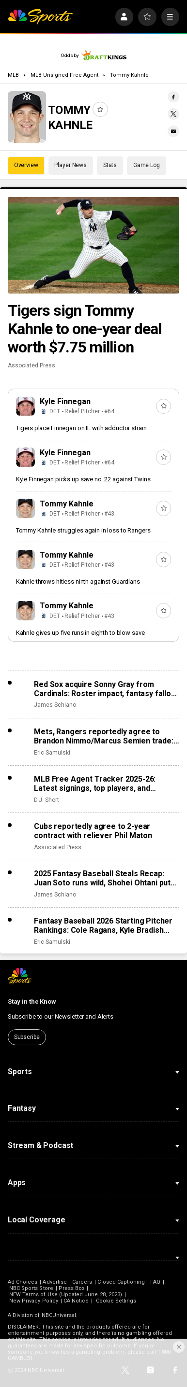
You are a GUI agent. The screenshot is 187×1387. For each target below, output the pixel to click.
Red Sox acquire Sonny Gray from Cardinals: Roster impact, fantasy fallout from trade (106, 689)
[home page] (40, 17)
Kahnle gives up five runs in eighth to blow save (80, 632)
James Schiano (55, 704)
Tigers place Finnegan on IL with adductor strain (81, 428)
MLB (13, 75)
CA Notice (76, 1301)
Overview (26, 165)
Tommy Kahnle (129, 75)
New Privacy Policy (33, 1301)
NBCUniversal (59, 1315)
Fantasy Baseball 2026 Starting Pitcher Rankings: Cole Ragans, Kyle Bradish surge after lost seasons (103, 925)
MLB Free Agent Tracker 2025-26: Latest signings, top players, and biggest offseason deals (95, 783)
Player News (70, 165)
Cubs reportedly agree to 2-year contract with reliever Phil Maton (93, 831)
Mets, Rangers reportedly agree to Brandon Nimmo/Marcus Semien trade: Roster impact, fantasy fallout (103, 736)
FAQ (155, 1282)
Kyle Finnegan (65, 401)
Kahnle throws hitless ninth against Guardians (78, 581)
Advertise (55, 1282)
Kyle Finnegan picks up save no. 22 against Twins (83, 479)
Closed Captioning (121, 1282)
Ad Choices (23, 1282)
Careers (82, 1282)
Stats (110, 165)
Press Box (72, 1288)
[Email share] (173, 131)
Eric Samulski (52, 752)
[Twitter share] (173, 114)
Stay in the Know (32, 1001)
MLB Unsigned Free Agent (64, 75)
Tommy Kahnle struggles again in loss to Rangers (83, 530)
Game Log (146, 165)
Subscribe (27, 1037)
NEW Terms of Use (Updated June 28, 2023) (65, 1294)
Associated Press (31, 365)
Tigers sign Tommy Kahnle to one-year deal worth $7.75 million (84, 328)
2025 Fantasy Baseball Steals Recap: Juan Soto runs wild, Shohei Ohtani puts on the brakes (104, 878)
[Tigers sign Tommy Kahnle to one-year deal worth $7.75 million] (93, 245)
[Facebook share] (173, 97)
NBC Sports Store (31, 1288)
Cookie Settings (116, 1301)
